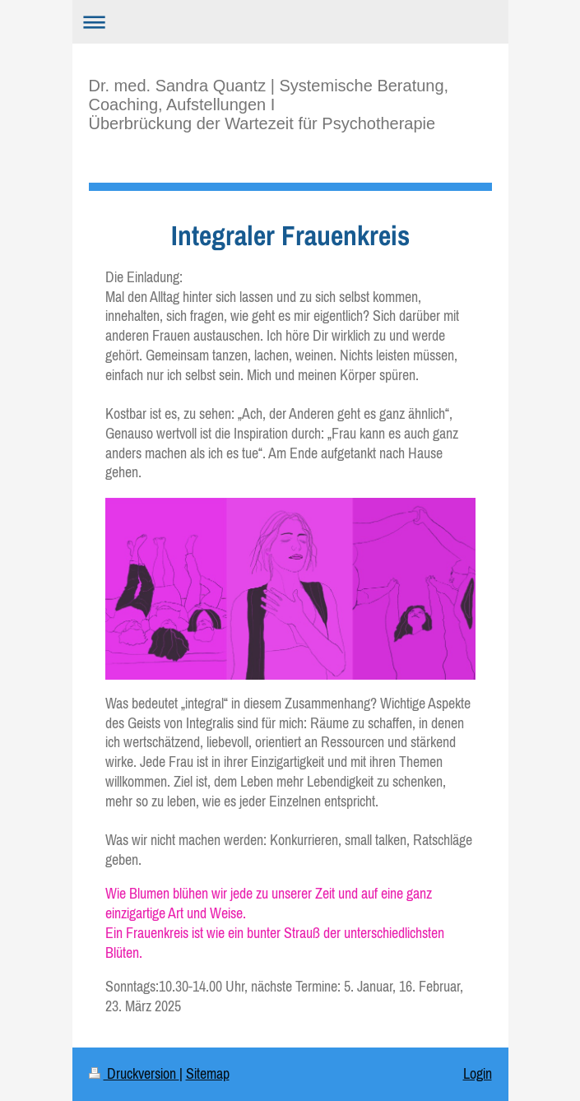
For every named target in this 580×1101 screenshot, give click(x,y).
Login (477, 1074)
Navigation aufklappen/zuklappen (290, 21)
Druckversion (134, 1074)
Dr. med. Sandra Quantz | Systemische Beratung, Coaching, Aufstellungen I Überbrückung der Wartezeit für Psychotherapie (269, 104)
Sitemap (208, 1074)
